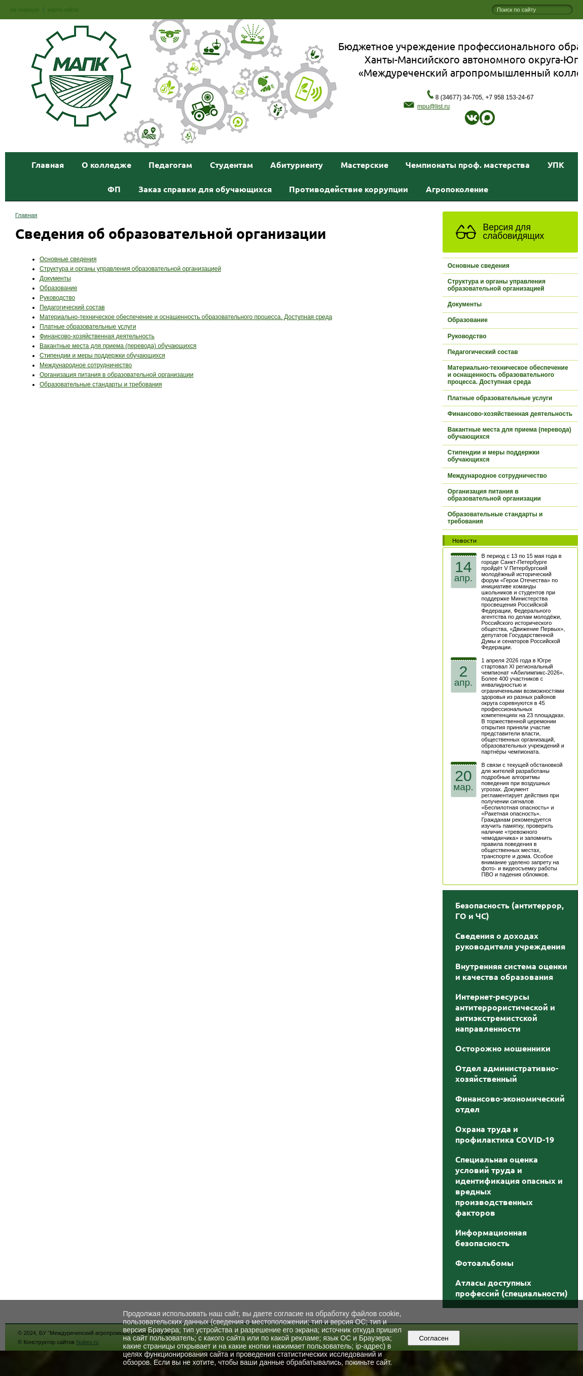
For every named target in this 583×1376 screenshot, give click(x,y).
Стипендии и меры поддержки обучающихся (102, 355)
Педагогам (170, 164)
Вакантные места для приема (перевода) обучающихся (118, 345)
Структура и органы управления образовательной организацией (130, 268)
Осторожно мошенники (503, 1048)
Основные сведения (68, 259)
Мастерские (364, 164)
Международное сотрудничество (86, 365)
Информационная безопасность (491, 1237)
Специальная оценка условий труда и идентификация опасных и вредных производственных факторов (509, 1186)
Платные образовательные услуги (88, 326)
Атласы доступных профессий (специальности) (511, 1287)
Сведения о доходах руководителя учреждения (510, 940)
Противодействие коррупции (348, 189)
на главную (24, 10)
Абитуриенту (296, 164)
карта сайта (63, 10)
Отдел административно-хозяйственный (506, 1073)
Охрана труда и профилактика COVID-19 (504, 1134)
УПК (556, 164)
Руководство (57, 297)
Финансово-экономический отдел (510, 1103)
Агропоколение (457, 189)
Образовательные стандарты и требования (101, 384)
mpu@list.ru (426, 106)
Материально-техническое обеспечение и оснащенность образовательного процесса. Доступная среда (186, 317)
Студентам (231, 164)
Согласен (433, 1338)
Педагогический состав (72, 307)
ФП (114, 189)
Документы (55, 278)
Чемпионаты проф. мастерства (468, 164)
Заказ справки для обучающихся (205, 189)
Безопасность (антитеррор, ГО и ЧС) (509, 910)
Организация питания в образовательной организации (116, 374)
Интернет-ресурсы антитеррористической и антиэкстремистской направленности (505, 1012)
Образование (58, 288)
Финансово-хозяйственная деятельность (97, 336)
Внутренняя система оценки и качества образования (511, 971)
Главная (47, 164)
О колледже (106, 164)
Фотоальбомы (484, 1262)
